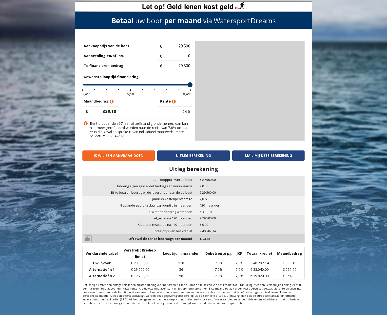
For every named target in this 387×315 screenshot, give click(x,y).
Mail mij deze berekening (268, 155)
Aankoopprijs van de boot (106, 45)
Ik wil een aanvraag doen (118, 155)
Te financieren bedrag (103, 65)
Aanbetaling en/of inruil (105, 55)
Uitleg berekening (193, 155)
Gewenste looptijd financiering (111, 76)
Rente (168, 101)
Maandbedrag (99, 101)
